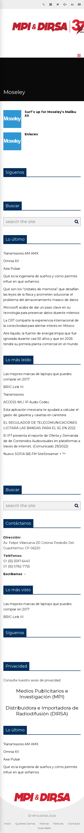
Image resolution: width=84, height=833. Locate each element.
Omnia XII (11, 261)
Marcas (44, 823)
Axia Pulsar (11, 269)
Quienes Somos (25, 823)
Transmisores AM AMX (20, 253)
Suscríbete (44, 828)
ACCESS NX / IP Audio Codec (26, 402)
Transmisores (13, 394)
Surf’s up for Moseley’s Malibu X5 (50, 114)
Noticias (58, 823)
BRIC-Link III (13, 387)
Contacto (74, 823)
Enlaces (31, 134)
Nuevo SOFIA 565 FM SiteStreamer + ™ (34, 454)
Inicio (7, 823)
